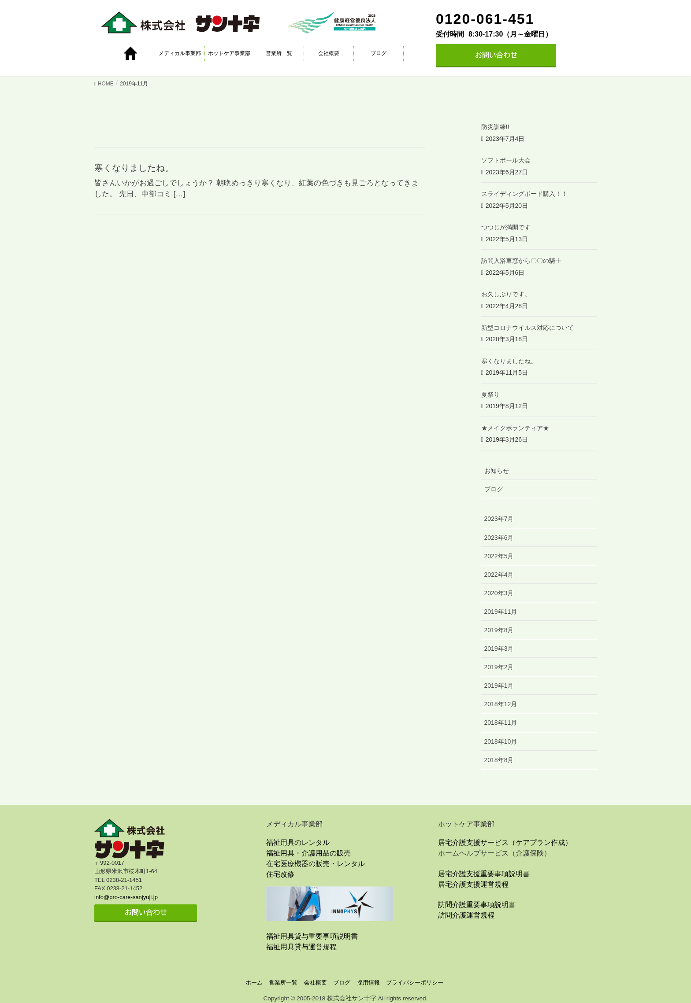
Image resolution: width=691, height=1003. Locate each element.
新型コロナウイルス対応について (527, 327)
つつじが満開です (506, 227)
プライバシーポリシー (414, 982)
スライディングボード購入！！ (524, 193)
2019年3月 (499, 648)
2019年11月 (500, 611)
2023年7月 (499, 518)
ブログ (378, 53)
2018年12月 (500, 704)
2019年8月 (499, 630)
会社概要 (328, 53)
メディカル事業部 (180, 53)
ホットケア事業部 (229, 53)
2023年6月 (499, 537)
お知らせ (496, 470)
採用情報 (368, 982)
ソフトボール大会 (506, 160)
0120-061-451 (485, 19)
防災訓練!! (495, 126)
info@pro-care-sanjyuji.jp (126, 897)
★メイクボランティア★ (515, 427)
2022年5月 (499, 556)
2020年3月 (499, 593)
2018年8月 (499, 759)
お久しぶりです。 (506, 294)
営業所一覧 (279, 53)
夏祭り (490, 394)
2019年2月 (499, 667)
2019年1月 (499, 685)
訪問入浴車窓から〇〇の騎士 (521, 260)
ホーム (254, 982)
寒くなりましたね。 (134, 168)
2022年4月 (499, 574)
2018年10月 (500, 741)
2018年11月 (500, 722)
